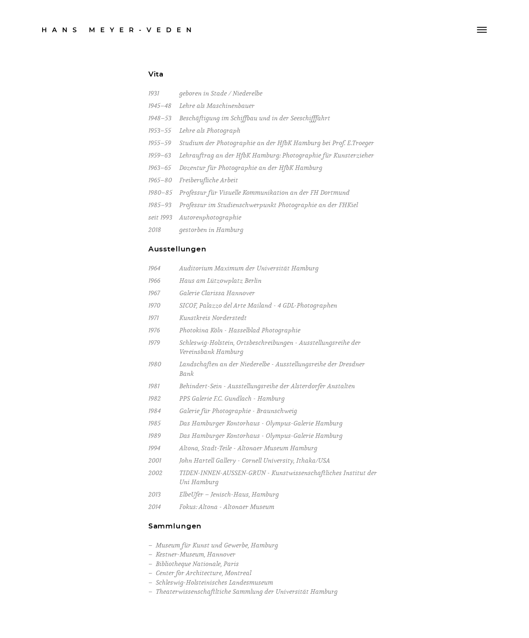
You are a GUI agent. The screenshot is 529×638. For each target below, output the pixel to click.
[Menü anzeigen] (482, 30)
